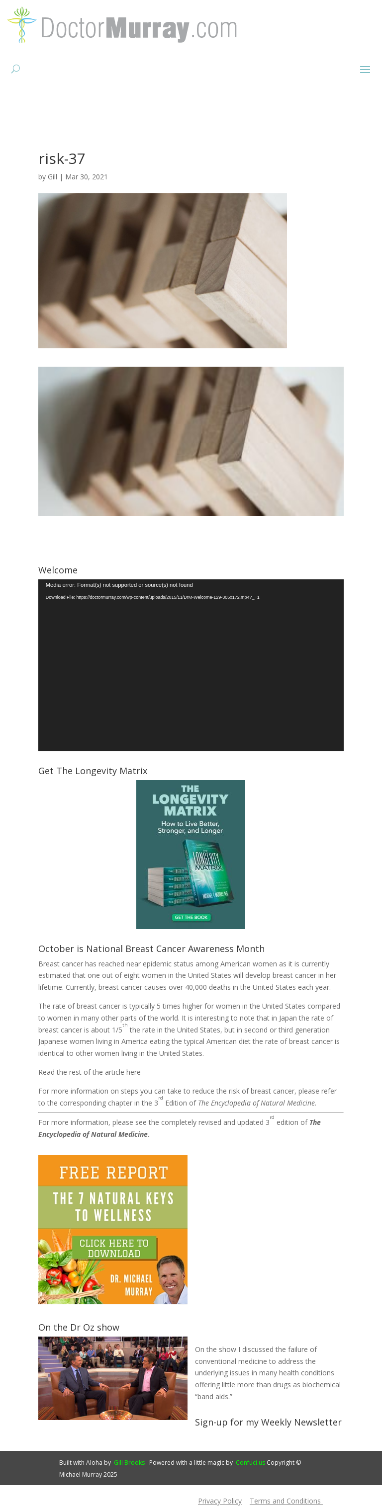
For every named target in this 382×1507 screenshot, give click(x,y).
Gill (52, 176)
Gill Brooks (129, 1462)
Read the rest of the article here (89, 1072)
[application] (191, 665)
